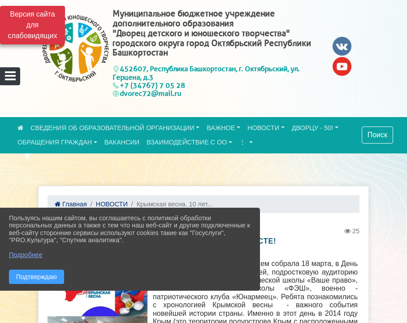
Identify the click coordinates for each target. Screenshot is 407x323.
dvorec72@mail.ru (150, 93)
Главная (71, 204)
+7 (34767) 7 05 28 (152, 85)
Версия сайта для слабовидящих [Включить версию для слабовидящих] (32, 24)
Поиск (377, 135)
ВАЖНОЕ (221, 127)
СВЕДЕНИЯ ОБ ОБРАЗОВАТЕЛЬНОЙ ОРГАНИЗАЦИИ (112, 127)
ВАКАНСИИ (121, 142)
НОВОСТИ (263, 127)
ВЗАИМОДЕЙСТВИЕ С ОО (187, 142)
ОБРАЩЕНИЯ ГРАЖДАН (54, 142)
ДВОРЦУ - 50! (312, 127)
